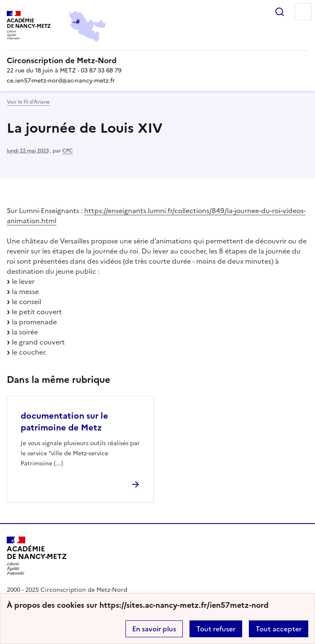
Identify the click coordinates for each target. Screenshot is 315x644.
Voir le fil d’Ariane (28, 102)
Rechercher (279, 11)
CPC (67, 151)
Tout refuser (215, 629)
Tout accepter (279, 629)
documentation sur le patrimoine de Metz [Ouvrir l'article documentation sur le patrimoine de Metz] (64, 421)
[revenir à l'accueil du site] (157, 61)
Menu (303, 11)
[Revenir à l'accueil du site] (37, 556)
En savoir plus (154, 629)
